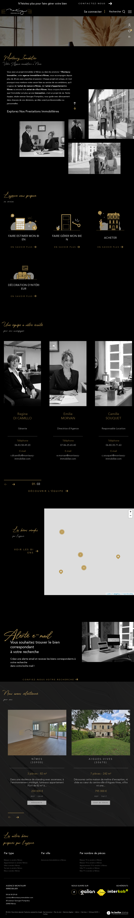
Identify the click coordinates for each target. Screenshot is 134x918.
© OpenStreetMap (127, 594)
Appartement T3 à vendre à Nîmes (93, 865)
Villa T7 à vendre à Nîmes (89, 868)
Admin (77, 912)
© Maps (116, 594)
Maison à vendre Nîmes (13, 860)
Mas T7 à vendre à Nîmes (89, 871)
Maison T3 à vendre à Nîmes (91, 860)
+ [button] (130, 512)
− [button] (130, 516)
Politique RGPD (93, 912)
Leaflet (109, 594)
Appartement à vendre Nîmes (15, 862)
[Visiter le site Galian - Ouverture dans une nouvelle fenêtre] (88, 892)
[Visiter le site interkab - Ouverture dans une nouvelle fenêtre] (118, 891)
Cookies (45, 914)
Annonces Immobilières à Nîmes (53, 860)
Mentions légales (68, 912)
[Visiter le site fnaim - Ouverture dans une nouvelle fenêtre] (101, 892)
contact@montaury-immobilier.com (19, 897)
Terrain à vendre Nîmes (13, 868)
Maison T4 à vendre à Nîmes (91, 862)
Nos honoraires (47, 912)
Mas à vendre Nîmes (12, 871)
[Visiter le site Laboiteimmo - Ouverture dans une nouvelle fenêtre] (117, 913)
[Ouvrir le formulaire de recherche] (117, 12)
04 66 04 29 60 (11, 894)
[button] (13, 484)
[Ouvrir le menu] (130, 11)
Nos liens (84, 912)
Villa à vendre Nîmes (12, 865)
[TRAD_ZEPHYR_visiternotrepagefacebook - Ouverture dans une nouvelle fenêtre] (74, 892)
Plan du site (57, 912)
